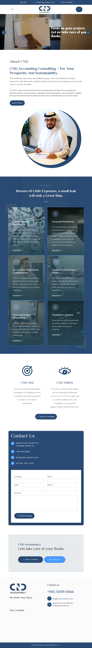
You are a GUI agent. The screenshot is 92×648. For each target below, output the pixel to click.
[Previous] (3, 32)
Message (17, 493)
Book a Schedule (46, 416)
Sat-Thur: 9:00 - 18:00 (25, 463)
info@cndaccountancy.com (44, 2)
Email (16, 485)
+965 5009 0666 (66, 2)
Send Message (24, 515)
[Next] (88, 32)
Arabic (23, 2)
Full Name (18, 477)
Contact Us (54, 559)
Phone (49, 477)
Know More (17, 103)
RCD (59, 645)
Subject (50, 485)
